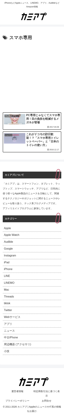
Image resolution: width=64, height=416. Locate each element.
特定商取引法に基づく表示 (46, 393)
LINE (7, 275)
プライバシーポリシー (17, 400)
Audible (8, 241)
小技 (6, 351)
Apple (7, 228)
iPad (6, 262)
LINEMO (9, 282)
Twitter (8, 310)
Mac (6, 289)
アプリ (8, 323)
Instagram (10, 255)
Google (8, 248)
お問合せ (46, 400)
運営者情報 (17, 391)
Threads (9, 296)
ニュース (9, 330)
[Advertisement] (32, 75)
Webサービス (12, 317)
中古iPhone (11, 337)
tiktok (7, 303)
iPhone (8, 269)
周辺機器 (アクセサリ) (17, 344)
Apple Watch (11, 234)
